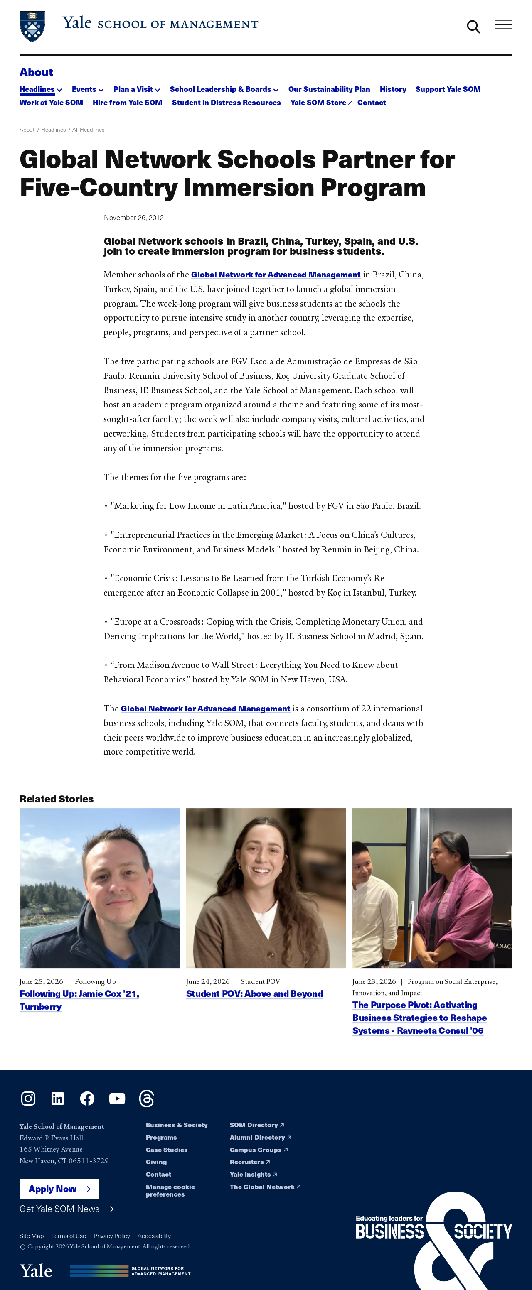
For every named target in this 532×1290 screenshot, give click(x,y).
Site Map (32, 1235)
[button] (41, 86)
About (36, 71)
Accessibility (154, 1235)
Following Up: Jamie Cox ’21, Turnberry (79, 1013)
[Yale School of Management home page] (140, 26)
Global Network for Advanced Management (276, 274)
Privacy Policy (112, 1235)
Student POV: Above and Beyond (254, 1006)
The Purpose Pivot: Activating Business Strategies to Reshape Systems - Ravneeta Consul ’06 (419, 1030)
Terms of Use (68, 1235)
